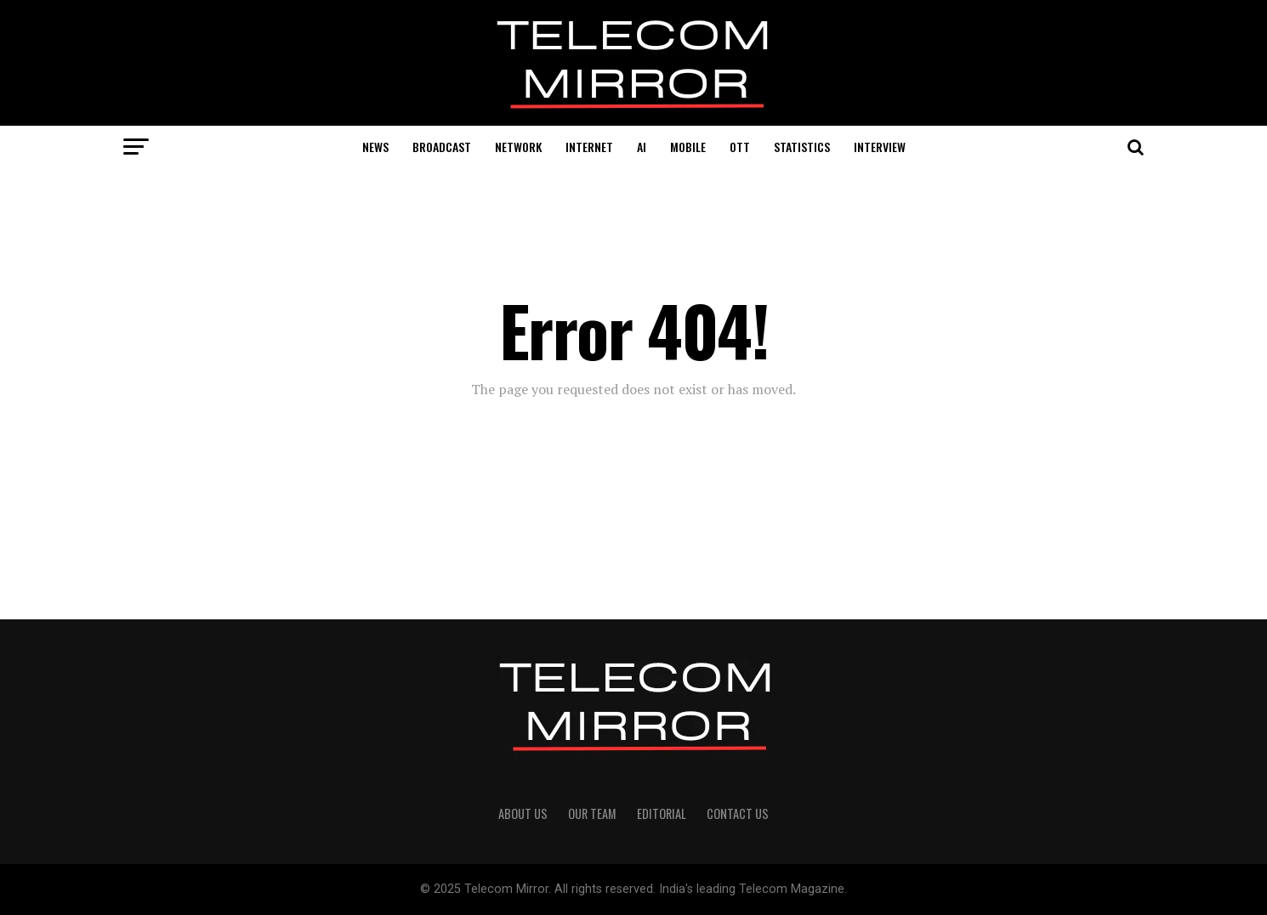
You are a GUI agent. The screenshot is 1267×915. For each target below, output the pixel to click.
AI (641, 146)
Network (518, 146)
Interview (880, 146)
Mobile (688, 146)
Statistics (802, 146)
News (375, 146)
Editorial (661, 813)
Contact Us (738, 813)
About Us (523, 813)
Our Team (592, 813)
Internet (589, 146)
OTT (740, 146)
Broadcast (441, 146)
